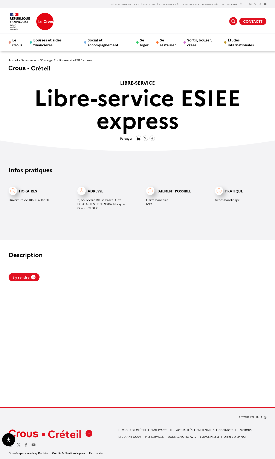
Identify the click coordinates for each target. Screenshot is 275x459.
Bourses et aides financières (47, 42)
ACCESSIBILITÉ (232, 4)
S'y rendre (24, 277)
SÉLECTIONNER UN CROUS (125, 4)
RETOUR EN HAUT (250, 417)
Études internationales (241, 42)
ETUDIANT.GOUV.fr (169, 4)
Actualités (184, 430)
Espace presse (210, 436)
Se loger (144, 42)
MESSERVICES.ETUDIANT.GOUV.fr (200, 4)
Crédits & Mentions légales (68, 453)
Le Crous (17, 42)
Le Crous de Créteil (132, 430)
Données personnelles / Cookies (28, 453)
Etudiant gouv (129, 436)
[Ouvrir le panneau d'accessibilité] (8, 439)
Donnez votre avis (182, 436)
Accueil (13, 60)
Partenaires (205, 430)
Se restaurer (168, 42)
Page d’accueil (161, 430)
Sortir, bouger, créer (199, 42)
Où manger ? (47, 60)
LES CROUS (149, 4)
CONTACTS (253, 21)
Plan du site (96, 453)
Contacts (225, 430)
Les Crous (244, 430)
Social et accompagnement (103, 42)
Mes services (154, 436)
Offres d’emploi (235, 436)
